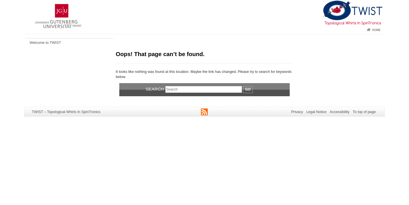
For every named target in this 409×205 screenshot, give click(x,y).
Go (248, 89)
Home (376, 30)
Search (155, 89)
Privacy (297, 112)
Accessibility (340, 112)
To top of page (364, 112)
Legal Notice (316, 112)
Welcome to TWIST (45, 42)
